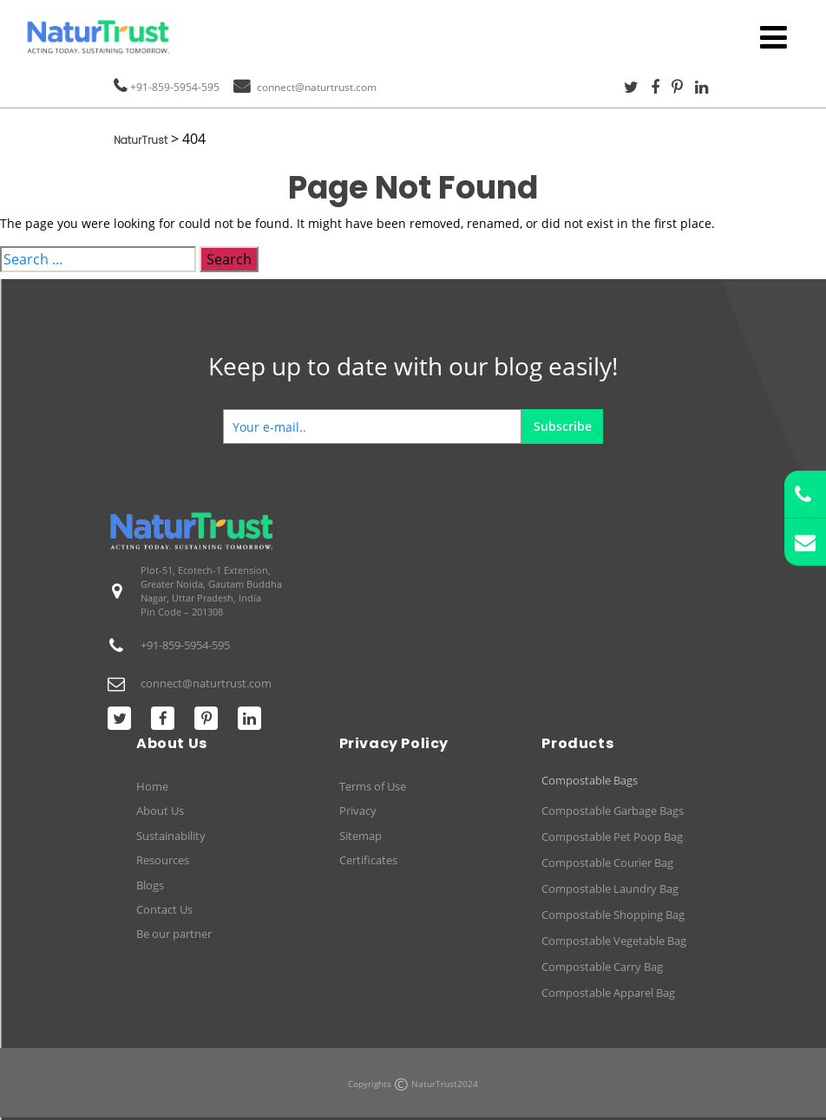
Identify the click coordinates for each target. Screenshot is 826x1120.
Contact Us (164, 909)
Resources (162, 860)
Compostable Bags (589, 780)
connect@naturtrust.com (317, 87)
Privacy (358, 810)
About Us (160, 810)
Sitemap (360, 835)
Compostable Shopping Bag (613, 914)
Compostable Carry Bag (602, 966)
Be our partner (174, 933)
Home (152, 786)
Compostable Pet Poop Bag (612, 836)
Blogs (150, 885)
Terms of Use (372, 786)
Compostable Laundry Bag (609, 888)
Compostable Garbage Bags (612, 810)
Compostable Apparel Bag (608, 992)
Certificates (368, 860)
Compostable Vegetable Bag (613, 940)
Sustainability (171, 835)
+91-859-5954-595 (175, 87)
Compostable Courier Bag (607, 862)
